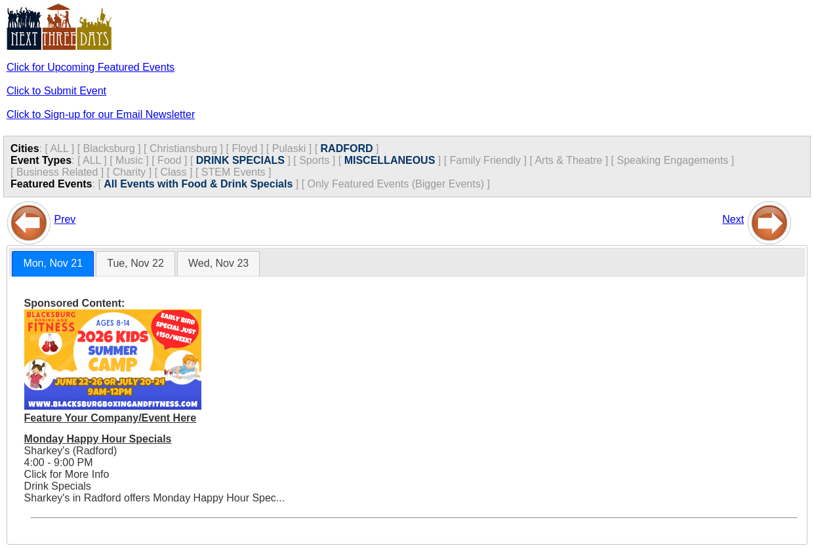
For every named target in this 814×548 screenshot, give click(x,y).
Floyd (244, 148)
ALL (59, 148)
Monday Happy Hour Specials (98, 438)
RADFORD (347, 148)
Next (733, 219)
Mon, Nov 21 (53, 263)
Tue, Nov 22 (135, 263)
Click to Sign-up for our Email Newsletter (101, 114)
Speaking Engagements (672, 160)
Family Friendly (485, 160)
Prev (64, 219)
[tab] (53, 264)
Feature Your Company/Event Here (110, 417)
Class (174, 172)
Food (169, 160)
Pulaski (289, 148)
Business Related (57, 172)
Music (129, 160)
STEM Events (233, 172)
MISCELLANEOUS (390, 160)
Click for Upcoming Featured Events (90, 67)
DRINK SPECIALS (240, 160)
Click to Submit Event (56, 90)
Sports (314, 160)
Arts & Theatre (568, 160)
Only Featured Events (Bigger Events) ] (399, 183)
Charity (129, 172)
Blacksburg (109, 148)
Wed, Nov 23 (218, 263)
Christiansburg (183, 148)
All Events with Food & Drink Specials (198, 183)
